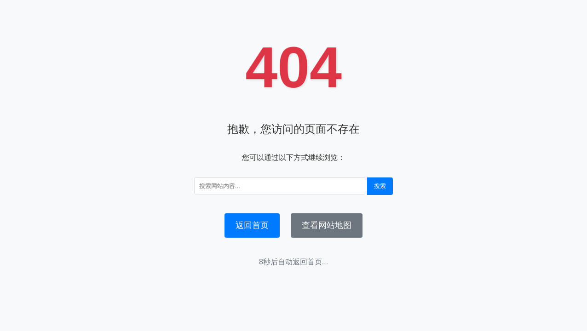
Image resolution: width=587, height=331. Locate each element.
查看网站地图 (326, 225)
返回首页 (252, 225)
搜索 (380, 186)
